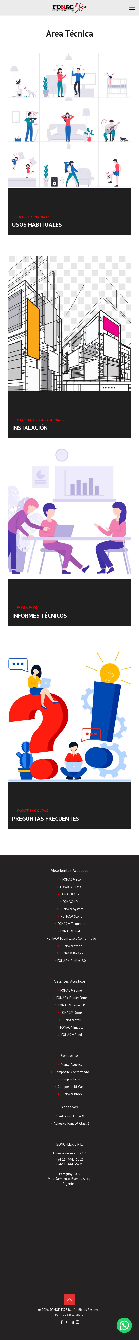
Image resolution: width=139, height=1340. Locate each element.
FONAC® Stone (71, 916)
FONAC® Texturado (71, 924)
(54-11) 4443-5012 (69, 1159)
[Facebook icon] (61, 1322)
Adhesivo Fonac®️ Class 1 (72, 1123)
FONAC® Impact (71, 1027)
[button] (124, 1325)
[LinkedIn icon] (72, 1322)
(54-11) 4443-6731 (69, 1164)
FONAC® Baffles (71, 953)
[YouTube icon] (67, 1322)
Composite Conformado (71, 1072)
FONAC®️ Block (71, 1094)
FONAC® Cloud (71, 894)
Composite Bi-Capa (71, 1087)
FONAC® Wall (71, 1020)
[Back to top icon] (69, 1299)
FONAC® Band (71, 1035)
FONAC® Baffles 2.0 (71, 961)
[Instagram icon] (77, 1322)
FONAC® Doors (72, 1012)
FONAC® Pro (72, 902)
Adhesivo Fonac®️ (71, 1116)
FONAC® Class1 (71, 887)
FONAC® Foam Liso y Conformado (71, 938)
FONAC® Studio (71, 931)
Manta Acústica (71, 1064)
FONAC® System (71, 909)
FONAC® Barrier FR (71, 1005)
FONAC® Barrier (71, 990)
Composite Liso (71, 1079)
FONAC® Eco (71, 879)
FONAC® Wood (71, 946)
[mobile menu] (132, 7)
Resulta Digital (76, 1315)
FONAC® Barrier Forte (71, 998)
